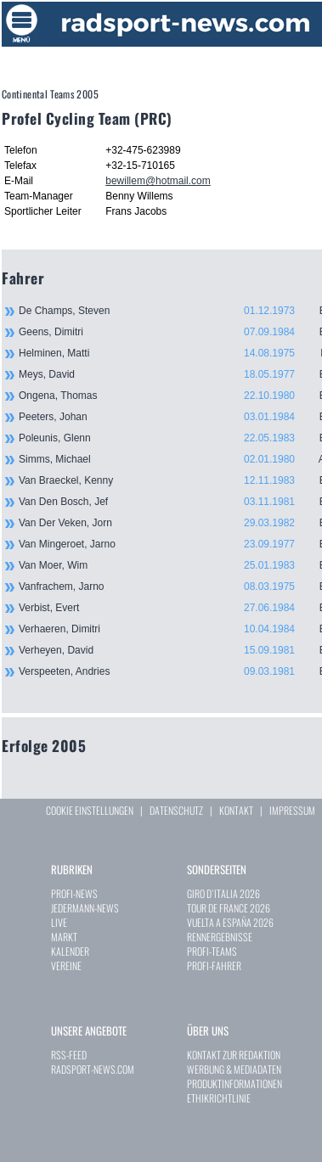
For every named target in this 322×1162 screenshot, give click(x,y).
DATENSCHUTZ (176, 810)
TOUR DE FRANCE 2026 (228, 908)
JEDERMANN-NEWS (85, 908)
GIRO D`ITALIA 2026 (223, 893)
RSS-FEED (69, 1054)
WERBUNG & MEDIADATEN (234, 1069)
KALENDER (70, 951)
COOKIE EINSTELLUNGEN (89, 810)
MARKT (64, 936)
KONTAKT (236, 810)
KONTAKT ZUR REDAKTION (233, 1054)
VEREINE (66, 965)
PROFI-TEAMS (212, 951)
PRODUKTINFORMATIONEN (234, 1083)
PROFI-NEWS (74, 893)
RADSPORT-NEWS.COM (92, 1069)
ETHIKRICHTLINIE (219, 1098)
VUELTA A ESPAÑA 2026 (230, 922)
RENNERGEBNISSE (219, 936)
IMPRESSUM (292, 810)
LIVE (59, 922)
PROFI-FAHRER (214, 965)
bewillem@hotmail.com (158, 181)
